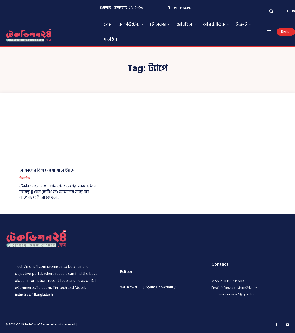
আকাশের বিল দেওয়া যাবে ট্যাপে (47, 170)
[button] (271, 11)
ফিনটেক (24, 178)
